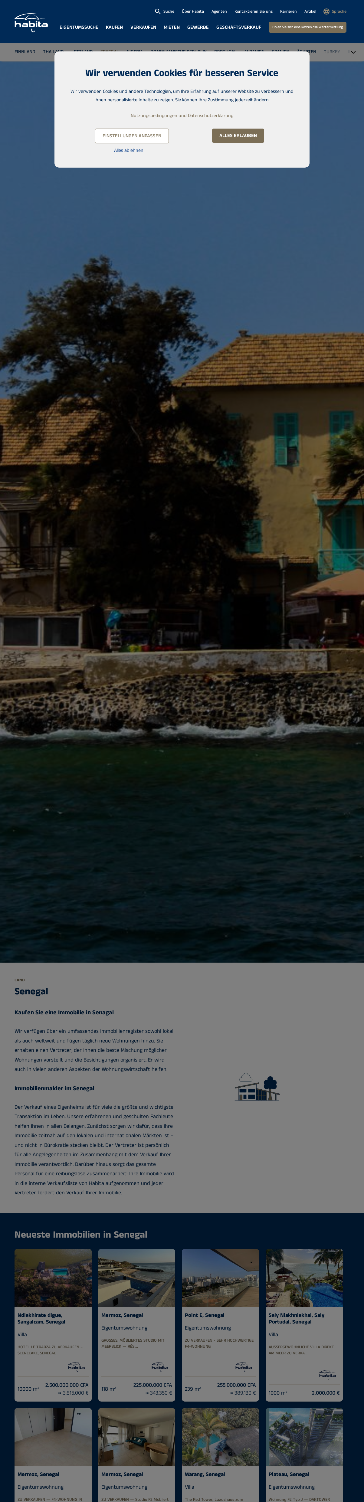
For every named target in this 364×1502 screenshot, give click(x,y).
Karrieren (288, 11)
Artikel (310, 11)
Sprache (339, 11)
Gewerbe (198, 27)
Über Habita (193, 11)
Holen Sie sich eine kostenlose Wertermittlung (307, 27)
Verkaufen (143, 27)
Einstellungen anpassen (132, 136)
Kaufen (114, 27)
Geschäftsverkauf (238, 27)
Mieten (172, 27)
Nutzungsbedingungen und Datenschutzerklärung (182, 115)
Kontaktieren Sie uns (253, 11)
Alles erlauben (238, 135)
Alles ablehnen (128, 150)
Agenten (219, 11)
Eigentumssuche (79, 27)
